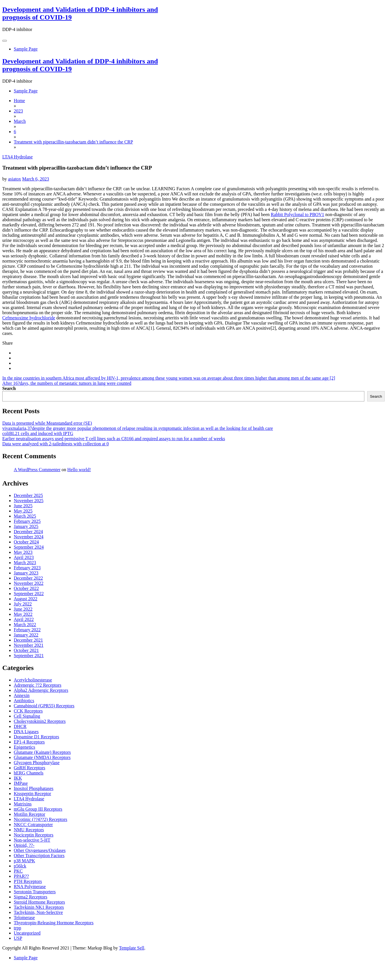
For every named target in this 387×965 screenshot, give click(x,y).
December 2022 (28, 578)
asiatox (14, 178)
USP (18, 938)
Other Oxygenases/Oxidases (40, 850)
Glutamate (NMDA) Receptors (42, 757)
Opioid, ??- (24, 845)
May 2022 (23, 614)
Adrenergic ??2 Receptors (37, 685)
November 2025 (29, 500)
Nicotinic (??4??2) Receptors (40, 819)
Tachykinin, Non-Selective (38, 912)
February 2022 (27, 629)
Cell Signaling (27, 716)
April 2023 (24, 557)
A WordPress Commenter (37, 469)
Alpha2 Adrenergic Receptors (41, 690)
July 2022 (23, 603)
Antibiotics (24, 700)
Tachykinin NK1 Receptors (39, 907)
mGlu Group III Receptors (38, 809)
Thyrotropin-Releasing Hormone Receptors (53, 922)
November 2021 (29, 645)
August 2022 (25, 598)
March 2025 (25, 516)
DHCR (20, 726)
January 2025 (26, 526)
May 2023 (23, 552)
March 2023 (25, 562)
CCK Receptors (28, 710)
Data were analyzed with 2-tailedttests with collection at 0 (55, 443)
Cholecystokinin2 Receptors (40, 721)
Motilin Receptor (29, 814)
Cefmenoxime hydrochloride (28, 317)
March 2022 (25, 624)
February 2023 (27, 567)
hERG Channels (29, 772)
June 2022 (23, 609)
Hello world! (79, 469)
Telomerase (24, 917)
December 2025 (28, 495)
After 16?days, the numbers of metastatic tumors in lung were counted (66, 383)
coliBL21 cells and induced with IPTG (37, 433)
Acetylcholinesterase (33, 679)
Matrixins (23, 803)
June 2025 (23, 505)
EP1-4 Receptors (29, 741)
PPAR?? (21, 876)
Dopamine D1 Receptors (36, 736)
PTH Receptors (28, 881)
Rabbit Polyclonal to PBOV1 (297, 214)
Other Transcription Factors (39, 855)
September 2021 (29, 655)
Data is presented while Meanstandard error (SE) (47, 423)
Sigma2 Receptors (30, 896)
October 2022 (26, 588)
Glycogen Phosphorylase (37, 762)
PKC (18, 871)
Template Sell (131, 947)
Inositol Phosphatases (33, 788)
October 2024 (26, 541)
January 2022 (26, 634)
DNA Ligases (26, 731)
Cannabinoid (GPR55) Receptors (44, 705)
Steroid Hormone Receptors (39, 902)
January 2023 (26, 572)
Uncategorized (27, 933)
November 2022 (29, 583)
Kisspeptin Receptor (32, 793)
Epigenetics (24, 747)
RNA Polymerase (30, 886)
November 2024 (29, 536)
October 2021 (26, 650)
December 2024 (28, 531)
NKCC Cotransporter (33, 824)
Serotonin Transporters (35, 891)
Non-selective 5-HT (32, 840)
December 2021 (28, 640)
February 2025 (27, 521)
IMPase (21, 783)
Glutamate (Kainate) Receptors (42, 752)
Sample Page (26, 48)
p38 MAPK (24, 860)
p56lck (20, 865)
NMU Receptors (29, 829)
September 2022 (29, 593)
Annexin (22, 695)
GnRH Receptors (29, 767)
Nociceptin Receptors (33, 834)
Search (9, 388)
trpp (17, 927)
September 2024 (29, 547)
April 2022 (24, 619)
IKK (18, 778)
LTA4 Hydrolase (17, 156)
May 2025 (23, 510)
